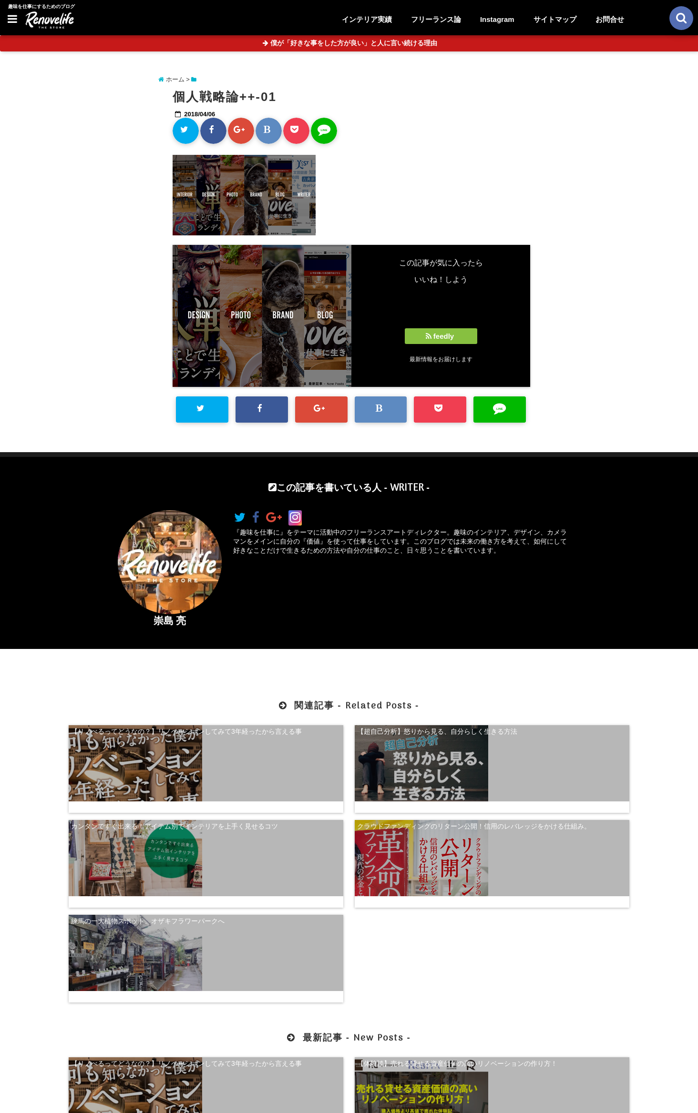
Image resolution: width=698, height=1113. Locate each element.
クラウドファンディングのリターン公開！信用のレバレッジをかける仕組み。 (563, 733)
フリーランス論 (436, 19)
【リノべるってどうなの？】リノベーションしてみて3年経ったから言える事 (134, 733)
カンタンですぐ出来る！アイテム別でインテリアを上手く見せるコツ (420, 733)
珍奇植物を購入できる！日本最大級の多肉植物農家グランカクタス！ (563, 933)
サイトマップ (555, 19)
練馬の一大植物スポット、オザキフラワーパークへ (134, 809)
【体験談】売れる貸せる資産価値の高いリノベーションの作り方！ (277, 933)
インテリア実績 (367, 19)
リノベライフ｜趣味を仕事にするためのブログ (329, 1099)
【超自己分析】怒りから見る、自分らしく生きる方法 (277, 733)
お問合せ (609, 19)
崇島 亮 (170, 620)
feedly (441, 336)
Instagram (497, 19)
